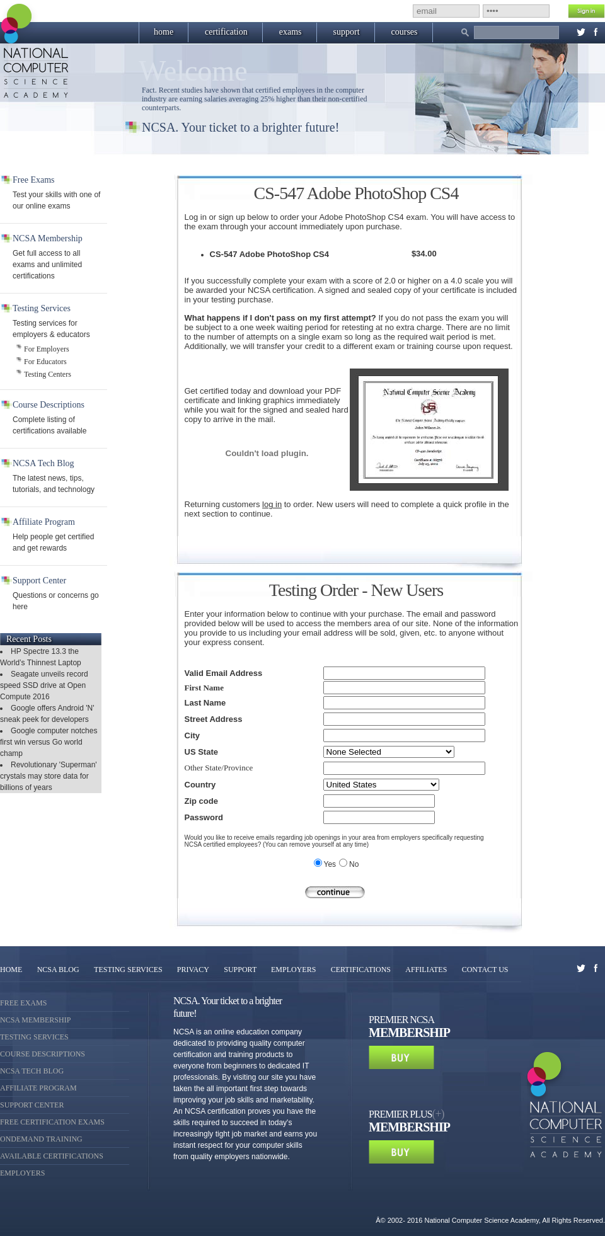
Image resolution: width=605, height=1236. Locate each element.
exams (290, 32)
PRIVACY (193, 969)
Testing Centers (47, 374)
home (163, 32)
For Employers (46, 349)
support (346, 32)
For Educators (45, 361)
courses (404, 32)
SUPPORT (241, 969)
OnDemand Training (41, 1139)
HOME (11, 969)
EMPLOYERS (293, 969)
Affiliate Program (38, 1088)
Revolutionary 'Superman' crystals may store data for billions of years (48, 776)
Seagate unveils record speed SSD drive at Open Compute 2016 (44, 685)
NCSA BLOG (58, 969)
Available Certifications (51, 1156)
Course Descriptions (42, 1054)
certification (226, 32)
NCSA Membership (35, 1020)
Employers (22, 1173)
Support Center (32, 1105)
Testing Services (34, 1037)
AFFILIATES (426, 969)
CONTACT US (485, 969)
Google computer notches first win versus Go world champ (48, 742)
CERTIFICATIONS (361, 969)
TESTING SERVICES (129, 969)
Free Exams (23, 1003)
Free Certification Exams (52, 1122)
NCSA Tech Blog (32, 1071)
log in (272, 504)
